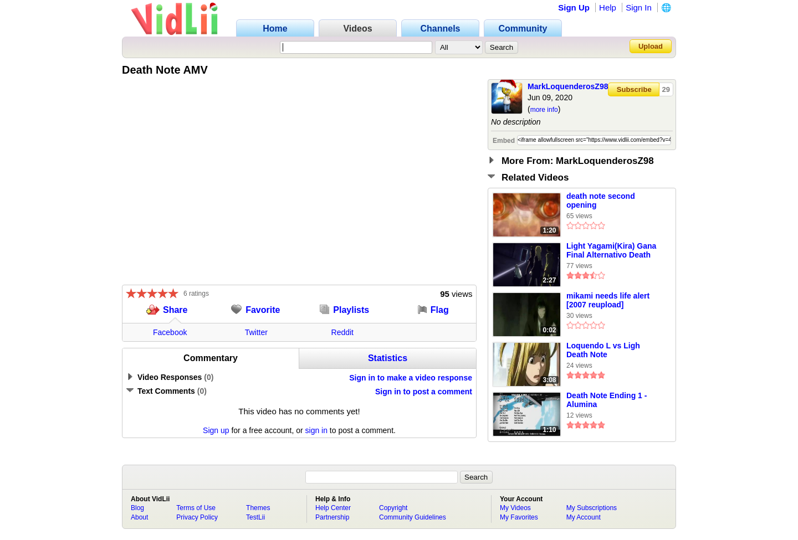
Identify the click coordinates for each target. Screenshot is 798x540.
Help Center (333, 508)
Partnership (332, 517)
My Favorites (519, 517)
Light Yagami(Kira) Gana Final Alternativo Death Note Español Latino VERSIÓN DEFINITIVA (611, 250)
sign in (316, 430)
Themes (258, 508)
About (139, 517)
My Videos (515, 508)
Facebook (170, 332)
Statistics (387, 358)
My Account (583, 517)
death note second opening (600, 200)
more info (544, 110)
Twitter (256, 332)
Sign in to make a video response (410, 377)
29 (666, 89)
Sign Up (574, 7)
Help (607, 7)
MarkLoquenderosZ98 (568, 86)
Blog (137, 508)
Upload (650, 46)
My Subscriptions (591, 508)
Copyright (393, 508)
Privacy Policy (197, 517)
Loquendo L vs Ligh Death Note (603, 350)
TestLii (255, 517)
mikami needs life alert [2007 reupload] (607, 300)
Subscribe (634, 89)
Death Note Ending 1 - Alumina (606, 400)
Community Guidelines (412, 517)
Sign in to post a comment (423, 391)
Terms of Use (196, 508)
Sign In (639, 7)
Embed (504, 141)
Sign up (216, 430)
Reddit (342, 332)
